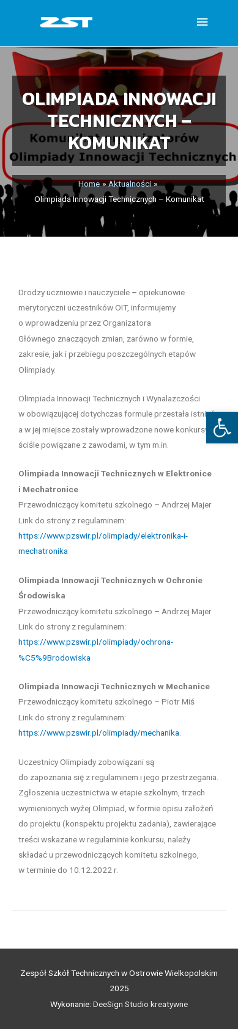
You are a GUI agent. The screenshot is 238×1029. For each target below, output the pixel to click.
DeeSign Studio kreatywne (140, 1004)
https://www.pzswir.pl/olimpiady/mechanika (98, 732)
